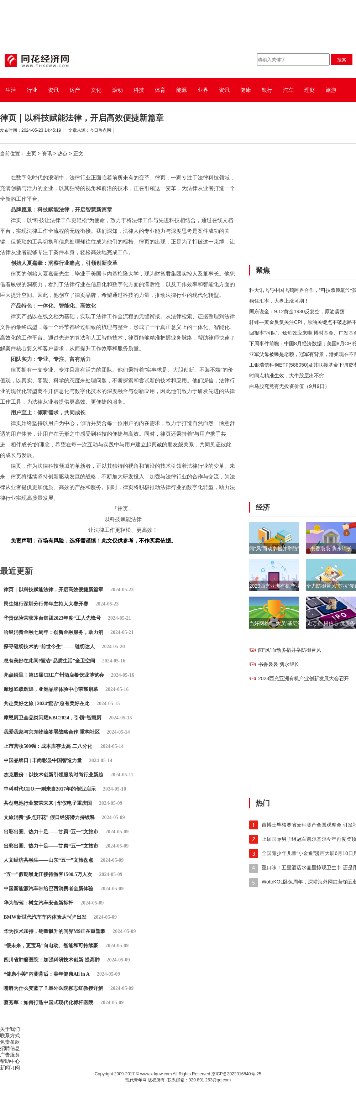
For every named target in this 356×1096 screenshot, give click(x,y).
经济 (263, 507)
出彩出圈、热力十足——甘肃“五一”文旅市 (51, 831)
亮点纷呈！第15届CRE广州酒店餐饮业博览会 (54, 675)
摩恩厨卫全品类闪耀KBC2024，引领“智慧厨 (52, 717)
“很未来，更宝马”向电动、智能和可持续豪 (51, 945)
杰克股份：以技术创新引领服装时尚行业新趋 (53, 774)
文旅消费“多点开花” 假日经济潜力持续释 (49, 817)
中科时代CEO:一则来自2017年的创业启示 (50, 789)
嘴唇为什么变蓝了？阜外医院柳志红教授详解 (53, 988)
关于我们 (10, 1029)
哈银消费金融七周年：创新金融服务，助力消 (53, 632)
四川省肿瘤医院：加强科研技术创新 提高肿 (52, 960)
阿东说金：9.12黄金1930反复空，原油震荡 (297, 311)
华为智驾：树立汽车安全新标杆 (38, 903)
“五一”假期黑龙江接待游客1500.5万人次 (48, 874)
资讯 (47, 153)
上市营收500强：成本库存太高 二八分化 (48, 746)
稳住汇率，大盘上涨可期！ (279, 301)
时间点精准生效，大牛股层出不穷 (286, 375)
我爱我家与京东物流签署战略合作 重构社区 (52, 732)
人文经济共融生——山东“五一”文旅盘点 (48, 860)
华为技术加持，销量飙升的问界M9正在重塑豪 (54, 931)
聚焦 (263, 270)
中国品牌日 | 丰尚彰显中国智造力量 (43, 760)
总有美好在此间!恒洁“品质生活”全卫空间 (49, 661)
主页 (31, 153)
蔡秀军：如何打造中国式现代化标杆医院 (48, 1002)
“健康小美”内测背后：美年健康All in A (47, 974)
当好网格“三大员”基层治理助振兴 (285, 623)
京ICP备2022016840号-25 (236, 1073)
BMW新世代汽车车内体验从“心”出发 (45, 917)
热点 (63, 153)
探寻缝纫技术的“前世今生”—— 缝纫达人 (49, 646)
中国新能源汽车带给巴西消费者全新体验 (48, 888)
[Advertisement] (295, 209)
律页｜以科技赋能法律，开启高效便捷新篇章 (53, 589)
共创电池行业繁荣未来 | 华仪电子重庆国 (48, 803)
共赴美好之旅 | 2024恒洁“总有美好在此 (46, 703)
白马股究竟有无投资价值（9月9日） (289, 386)
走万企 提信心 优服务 (331, 623)
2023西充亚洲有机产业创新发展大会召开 (294, 586)
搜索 (341, 59)
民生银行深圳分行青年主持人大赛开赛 (46, 604)
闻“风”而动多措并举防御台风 (280, 548)
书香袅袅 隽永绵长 (331, 548)
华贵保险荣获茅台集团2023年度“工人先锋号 (52, 618)
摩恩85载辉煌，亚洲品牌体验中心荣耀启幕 (51, 689)
